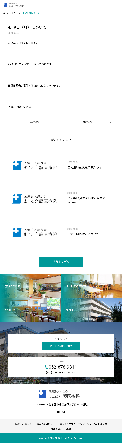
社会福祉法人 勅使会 (61, 428)
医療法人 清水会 (23, 424)
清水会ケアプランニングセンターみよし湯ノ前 (83, 424)
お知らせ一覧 (61, 261)
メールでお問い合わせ (61, 346)
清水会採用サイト (46, 424)
